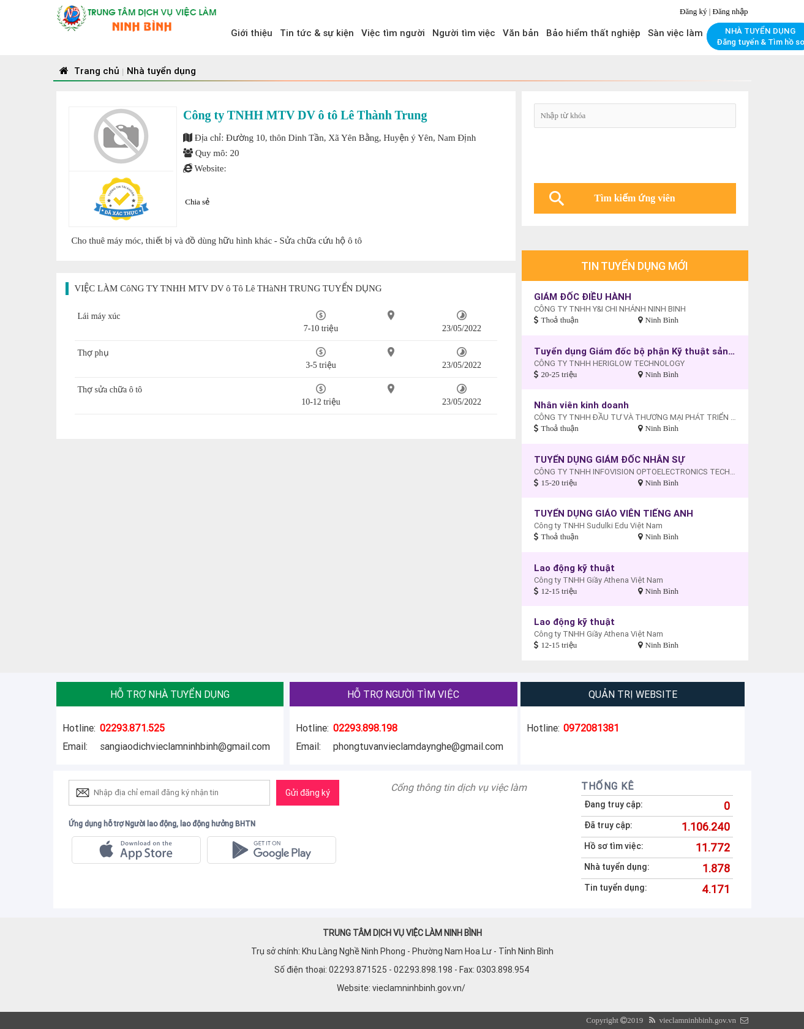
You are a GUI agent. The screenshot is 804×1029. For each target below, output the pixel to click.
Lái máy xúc (99, 316)
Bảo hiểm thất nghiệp (593, 33)
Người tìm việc (463, 33)
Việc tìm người (393, 33)
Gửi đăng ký (307, 792)
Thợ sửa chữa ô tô (110, 389)
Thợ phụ (93, 352)
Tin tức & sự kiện (317, 33)
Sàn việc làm (675, 33)
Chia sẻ (197, 201)
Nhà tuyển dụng (161, 71)
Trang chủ (87, 71)
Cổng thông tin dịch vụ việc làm (459, 787)
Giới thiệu (251, 33)
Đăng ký (694, 11)
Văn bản (521, 33)
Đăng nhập (730, 11)
